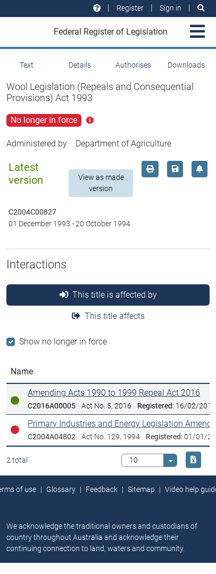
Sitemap (141, 489)
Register (130, 8)
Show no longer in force (63, 342)
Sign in (170, 8)
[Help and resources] (96, 8)
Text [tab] (27, 65)
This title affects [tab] (108, 316)
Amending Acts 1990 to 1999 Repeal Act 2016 (114, 393)
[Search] (201, 8)
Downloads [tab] (186, 65)
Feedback (102, 489)
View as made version (101, 183)
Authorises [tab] (133, 65)
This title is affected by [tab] (108, 295)
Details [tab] (80, 65)
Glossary (61, 489)
